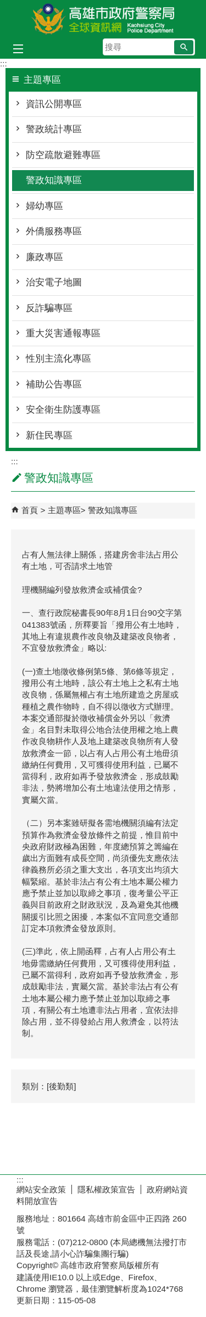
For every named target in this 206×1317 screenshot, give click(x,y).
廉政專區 (44, 257)
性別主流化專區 (58, 358)
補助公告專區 (54, 384)
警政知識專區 (54, 180)
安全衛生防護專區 (63, 409)
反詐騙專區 (49, 308)
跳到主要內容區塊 (5, 5)
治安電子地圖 (54, 282)
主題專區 (64, 510)
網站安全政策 (41, 1189)
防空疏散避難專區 (63, 155)
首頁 (29, 510)
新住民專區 (49, 435)
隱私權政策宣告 (106, 1189)
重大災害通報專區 (63, 333)
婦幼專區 (44, 206)
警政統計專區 (54, 129)
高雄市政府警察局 (103, 18)
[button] (183, 47)
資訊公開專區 (54, 104)
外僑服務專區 (54, 231)
